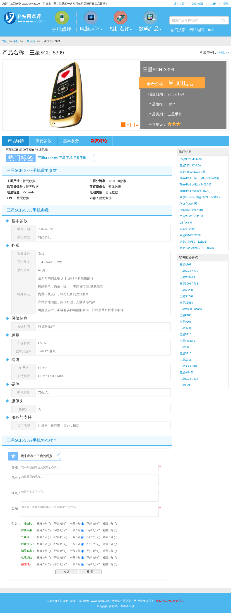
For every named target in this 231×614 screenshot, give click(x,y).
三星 (62, 158)
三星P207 (185, 321)
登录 (226, 3)
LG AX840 (186, 222)
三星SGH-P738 (189, 283)
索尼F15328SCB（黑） (194, 171)
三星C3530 (186, 302)
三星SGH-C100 (189, 366)
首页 (5, 41)
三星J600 (185, 328)
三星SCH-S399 (48, 158)
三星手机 (29, 41)
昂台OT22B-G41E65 (192, 216)
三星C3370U (187, 277)
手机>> (223, 52)
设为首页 (179, 3)
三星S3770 (186, 296)
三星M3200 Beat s (191, 309)
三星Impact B (188, 340)
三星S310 (185, 353)
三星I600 (185, 347)
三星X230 (187, 385)
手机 (16, 41)
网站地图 (196, 30)
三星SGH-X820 (189, 271)
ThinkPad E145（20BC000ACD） (200, 178)
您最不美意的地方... (90, 496)
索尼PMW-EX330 (190, 235)
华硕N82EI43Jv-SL (191, 159)
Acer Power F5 (188, 203)
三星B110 (185, 334)
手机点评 (62, 29)
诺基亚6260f (187, 229)
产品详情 (16, 141)
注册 (213, 3)
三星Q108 (186, 359)
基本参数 (71, 141)
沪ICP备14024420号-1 (169, 600)
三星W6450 (187, 372)
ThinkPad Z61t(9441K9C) (195, 190)
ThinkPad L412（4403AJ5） (197, 184)
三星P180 (185, 315)
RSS (211, 30)
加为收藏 (197, 3)
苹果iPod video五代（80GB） (198, 248)
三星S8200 (186, 290)
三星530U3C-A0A (190, 165)
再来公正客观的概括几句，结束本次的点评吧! (90, 511)
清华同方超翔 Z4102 (192, 210)
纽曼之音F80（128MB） (194, 241)
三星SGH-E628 (189, 378)
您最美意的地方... (90, 480)
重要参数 (43, 141)
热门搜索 (178, 30)
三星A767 (185, 264)
